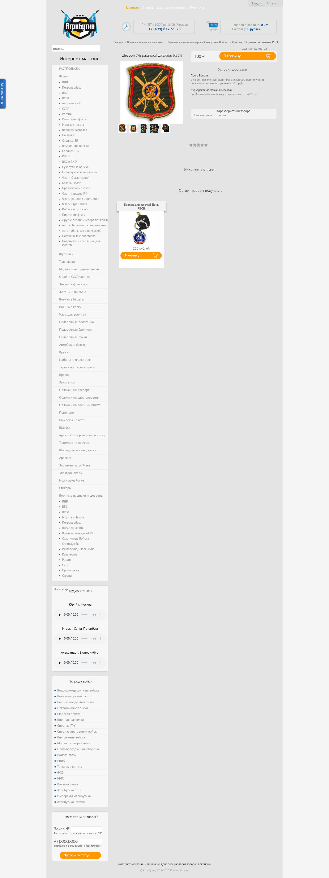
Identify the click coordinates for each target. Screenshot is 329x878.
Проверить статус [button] (77, 855)
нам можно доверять (159, 864)
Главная (132, 7)
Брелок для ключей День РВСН (141, 206)
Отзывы (148, 7)
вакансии (204, 864)
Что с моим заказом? (80, 816)
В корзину (132, 255)
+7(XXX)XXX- (78, 841)
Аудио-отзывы (80, 590)
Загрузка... (257, 3)
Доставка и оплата (172, 7)
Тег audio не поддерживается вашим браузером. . (80, 614)
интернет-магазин (130, 864)
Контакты (197, 7)
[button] (103, 48)
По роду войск (80, 681)
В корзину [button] (232, 56)
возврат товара (185, 864)
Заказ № (78, 828)
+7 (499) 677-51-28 (165, 28)
